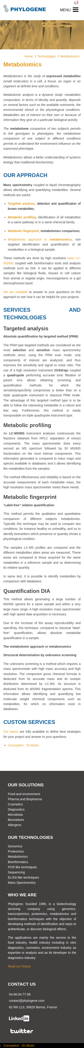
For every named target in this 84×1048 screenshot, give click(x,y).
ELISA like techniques (23, 877)
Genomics (15, 846)
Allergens (14, 825)
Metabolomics (18, 856)
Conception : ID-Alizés (23, 745)
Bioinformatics (18, 862)
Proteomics (16, 851)
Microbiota (15, 814)
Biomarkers (16, 820)
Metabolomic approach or (29, 239)
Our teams (10, 731)
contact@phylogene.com (27, 1000)
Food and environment (24, 794)
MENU (65, 10)
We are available (15, 292)
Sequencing (16, 872)
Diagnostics (16, 809)
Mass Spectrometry (22, 882)
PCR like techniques (22, 867)
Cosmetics (15, 804)
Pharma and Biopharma (25, 799)
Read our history (19, 966)
